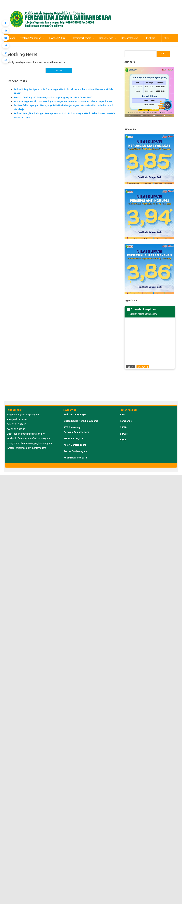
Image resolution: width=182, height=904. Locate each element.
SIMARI (124, 433)
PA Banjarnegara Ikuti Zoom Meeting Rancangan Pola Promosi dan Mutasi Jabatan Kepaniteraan (63, 101)
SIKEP (123, 427)
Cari (163, 53)
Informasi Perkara (84, 38)
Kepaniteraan (108, 38)
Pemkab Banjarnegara (76, 432)
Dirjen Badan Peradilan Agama (81, 421)
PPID (168, 38)
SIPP (122, 414)
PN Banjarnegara (73, 438)
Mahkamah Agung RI (75, 414)
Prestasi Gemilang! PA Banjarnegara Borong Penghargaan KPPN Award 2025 (53, 97)
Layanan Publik (58, 38)
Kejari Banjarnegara (75, 445)
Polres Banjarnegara (75, 451)
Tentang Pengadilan (32, 38)
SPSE (123, 440)
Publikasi (152, 38)
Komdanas (126, 421)
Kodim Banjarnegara (75, 457)
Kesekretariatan (131, 38)
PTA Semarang (72, 427)
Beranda (11, 38)
